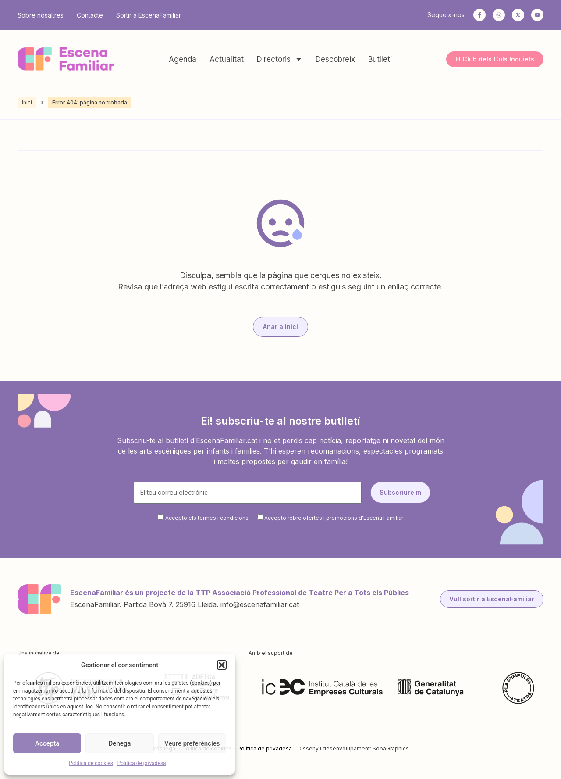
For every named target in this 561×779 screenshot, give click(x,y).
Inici (27, 102)
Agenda (182, 59)
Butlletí (380, 59)
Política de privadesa (141, 763)
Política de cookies (91, 763)
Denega (120, 743)
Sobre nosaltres (41, 15)
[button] (221, 665)
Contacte (90, 15)
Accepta (47, 743)
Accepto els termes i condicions (207, 518)
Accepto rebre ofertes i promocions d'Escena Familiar (333, 518)
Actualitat (226, 59)
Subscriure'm (400, 492)
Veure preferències (192, 743)
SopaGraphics (391, 748)
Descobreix (335, 59)
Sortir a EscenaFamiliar (148, 15)
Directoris (279, 59)
